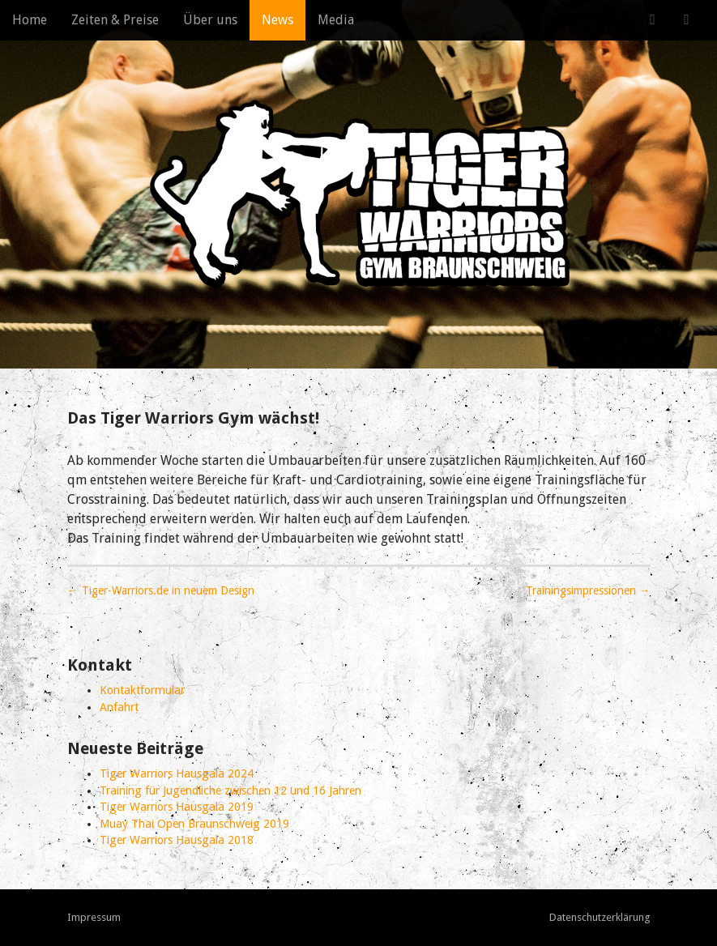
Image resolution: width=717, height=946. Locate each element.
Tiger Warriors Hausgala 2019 (177, 806)
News (277, 20)
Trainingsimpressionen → (588, 590)
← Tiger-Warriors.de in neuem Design (160, 590)
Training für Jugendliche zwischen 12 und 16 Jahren (230, 790)
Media (336, 20)
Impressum (94, 917)
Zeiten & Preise (115, 20)
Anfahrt (119, 707)
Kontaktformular (142, 690)
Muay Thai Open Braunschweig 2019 (194, 823)
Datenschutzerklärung (600, 917)
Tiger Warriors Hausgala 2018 (177, 839)
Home (29, 20)
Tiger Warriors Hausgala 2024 (177, 773)
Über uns (210, 20)
